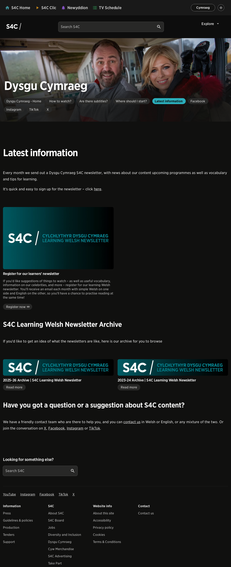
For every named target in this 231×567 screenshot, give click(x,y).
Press (7, 513)
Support (9, 542)
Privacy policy (103, 527)
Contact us (146, 513)
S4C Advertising (60, 556)
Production (11, 527)
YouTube (9, 494)
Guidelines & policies (18, 520)
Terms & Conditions (107, 542)
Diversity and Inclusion (64, 535)
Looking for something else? (28, 459)
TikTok (94, 428)
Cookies (99, 535)
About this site (103, 513)
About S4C (56, 513)
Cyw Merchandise (61, 549)
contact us (131, 422)
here (97, 189)
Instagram (75, 428)
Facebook (56, 428)
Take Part (55, 563)
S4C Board (56, 520)
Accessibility (102, 520)
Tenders (8, 535)
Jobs (51, 527)
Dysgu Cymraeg (60, 542)
